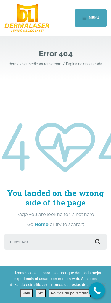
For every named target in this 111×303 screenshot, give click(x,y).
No (40, 293)
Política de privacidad (70, 293)
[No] (104, 284)
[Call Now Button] (97, 290)
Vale (26, 293)
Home (42, 224)
